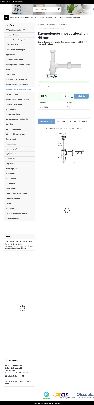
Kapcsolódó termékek (80, 121)
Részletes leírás (46, 121)
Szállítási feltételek (73, 17)
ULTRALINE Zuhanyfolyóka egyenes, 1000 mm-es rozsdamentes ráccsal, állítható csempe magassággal (46, 214)
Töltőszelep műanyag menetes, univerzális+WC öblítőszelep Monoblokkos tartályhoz (25, 314)
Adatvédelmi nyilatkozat (30, 17)
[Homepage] (6, 17)
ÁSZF (42, 17)
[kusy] (65, 96)
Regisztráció (19, 2)
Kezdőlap (41, 25)
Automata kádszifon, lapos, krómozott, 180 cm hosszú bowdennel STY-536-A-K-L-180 (24, 281)
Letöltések (61, 121)
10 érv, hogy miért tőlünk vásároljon (18, 241)
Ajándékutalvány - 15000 (62, 190)
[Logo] (17, 9)
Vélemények (14, 17)
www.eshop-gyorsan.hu (51, 403)
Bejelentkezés (6, 2)
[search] (59, 9)
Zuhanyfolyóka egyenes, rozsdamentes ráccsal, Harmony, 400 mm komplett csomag (77, 214)
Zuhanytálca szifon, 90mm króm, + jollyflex (24, 344)
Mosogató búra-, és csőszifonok (57, 25)
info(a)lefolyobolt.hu (16, 376)
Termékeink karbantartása (55, 17)
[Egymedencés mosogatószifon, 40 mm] (64, 63)
